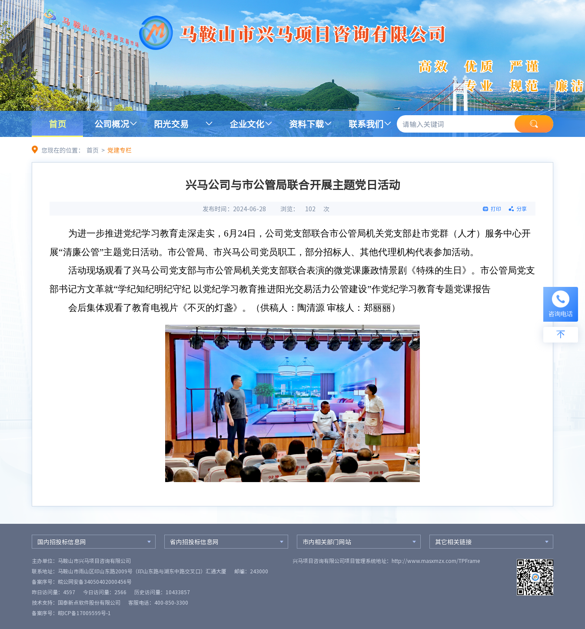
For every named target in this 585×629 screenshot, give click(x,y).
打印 (496, 209)
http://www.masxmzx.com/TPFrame (436, 561)
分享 (521, 209)
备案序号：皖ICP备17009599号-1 (71, 613)
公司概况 (111, 123)
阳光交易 (171, 123)
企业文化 (246, 123)
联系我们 (366, 123)
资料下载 (306, 123)
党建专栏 (119, 150)
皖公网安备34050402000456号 (95, 582)
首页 (57, 123)
